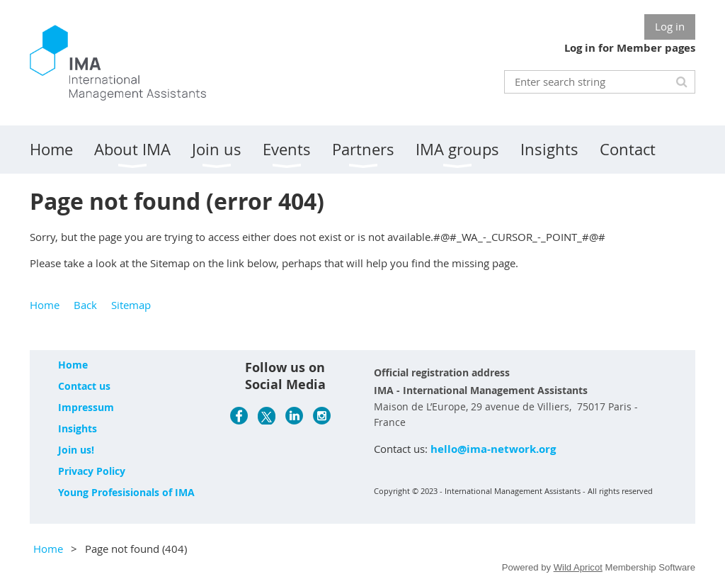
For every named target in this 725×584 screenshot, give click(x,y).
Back (85, 305)
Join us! (76, 449)
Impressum (86, 407)
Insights (77, 428)
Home (44, 305)
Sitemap (131, 305)
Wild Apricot (578, 567)
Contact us (84, 386)
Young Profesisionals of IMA (126, 492)
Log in (670, 26)
